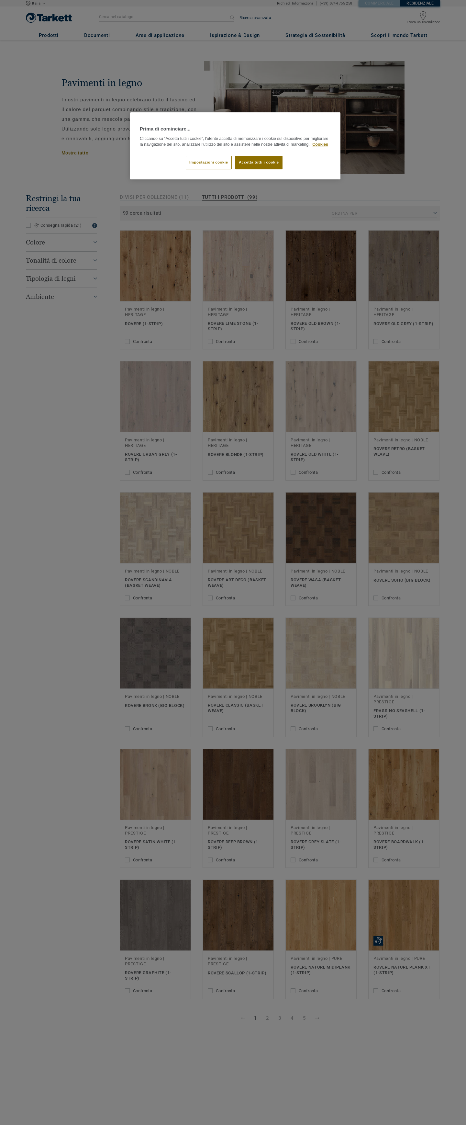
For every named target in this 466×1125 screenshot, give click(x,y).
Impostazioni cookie (208, 162)
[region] (235, 145)
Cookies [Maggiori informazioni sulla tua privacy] (320, 144)
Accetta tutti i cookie (259, 162)
